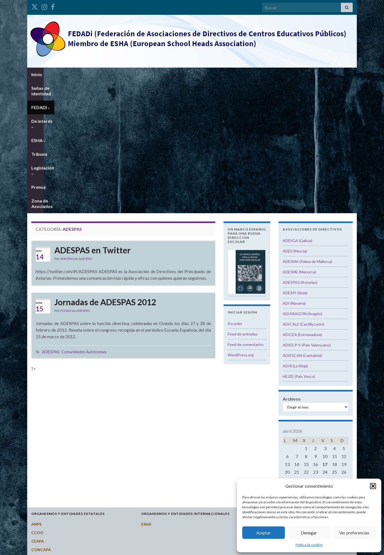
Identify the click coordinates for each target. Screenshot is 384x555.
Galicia (257, 469)
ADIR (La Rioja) (295, 234)
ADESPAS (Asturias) (300, 150)
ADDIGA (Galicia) (297, 108)
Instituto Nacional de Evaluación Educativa (70, 451)
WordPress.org (241, 223)
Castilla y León (264, 434)
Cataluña (259, 451)
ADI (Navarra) (294, 171)
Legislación (218, 74)
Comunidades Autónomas (84, 220)
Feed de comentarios (246, 212)
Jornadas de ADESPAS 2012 (105, 170)
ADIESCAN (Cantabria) (302, 223)
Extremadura (263, 460)
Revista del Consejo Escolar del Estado (66, 477)
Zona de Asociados (281, 74)
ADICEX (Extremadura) (302, 202)
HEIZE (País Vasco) (299, 244)
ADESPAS (67, 127)
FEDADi (107, 74)
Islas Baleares (263, 477)
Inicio (36, 74)
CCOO (37, 400)
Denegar (309, 532)
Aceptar (263, 532)
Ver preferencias (354, 532)
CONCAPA (41, 417)
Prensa (246, 74)
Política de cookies (309, 545)
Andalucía (260, 392)
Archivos (292, 267)
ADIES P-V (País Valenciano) (307, 213)
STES (36, 486)
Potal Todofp (43, 469)
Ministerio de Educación (53, 460)
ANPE (36, 392)
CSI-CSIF (39, 434)
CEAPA (37, 409)
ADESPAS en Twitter (92, 118)
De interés (137, 74)
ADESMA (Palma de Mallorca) (307, 129)
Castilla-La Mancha (268, 443)
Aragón (258, 400)
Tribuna (188, 74)
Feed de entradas (243, 202)
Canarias (259, 417)
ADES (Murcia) (295, 119)
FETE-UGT (41, 443)
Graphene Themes (71, 548)
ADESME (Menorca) (299, 140)
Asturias (259, 409)
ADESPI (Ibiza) (295, 161)
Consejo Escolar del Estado (56, 426)
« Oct (314, 355)
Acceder (235, 191)
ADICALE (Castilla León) (303, 192)
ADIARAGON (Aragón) (302, 181)
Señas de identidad (70, 74)
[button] (373, 486)
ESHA (165, 74)
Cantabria (260, 426)
